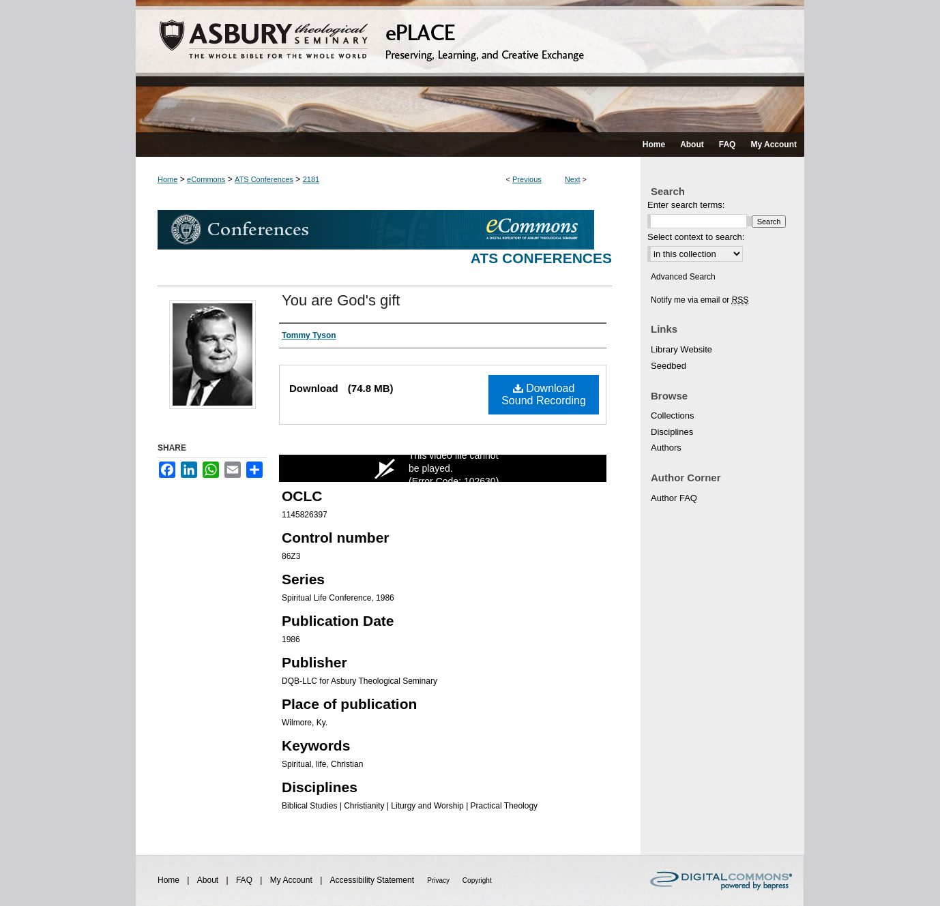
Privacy (439, 880)
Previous (527, 179)
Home (167, 179)
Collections (672, 415)
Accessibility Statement (373, 880)
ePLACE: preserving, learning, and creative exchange (470, 66)
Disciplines (672, 432)
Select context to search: (695, 237)
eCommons (206, 179)
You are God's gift (341, 300)
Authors (666, 447)
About (209, 880)
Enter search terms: (685, 205)
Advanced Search (683, 277)
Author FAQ (674, 498)
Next (573, 179)
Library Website (681, 349)
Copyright (477, 880)
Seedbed (668, 366)
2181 (311, 179)
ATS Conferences (264, 179)
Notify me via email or (699, 300)
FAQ (245, 880)
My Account (292, 880)
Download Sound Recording (543, 394)
